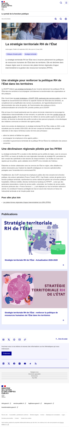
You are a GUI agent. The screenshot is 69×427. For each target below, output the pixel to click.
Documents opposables (34, 374)
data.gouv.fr (48, 403)
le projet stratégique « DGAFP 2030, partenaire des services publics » (37, 98)
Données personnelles (7, 418)
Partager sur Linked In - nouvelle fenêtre (3, 340)
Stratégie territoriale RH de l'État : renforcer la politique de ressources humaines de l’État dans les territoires (31, 314)
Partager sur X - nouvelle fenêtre (9, 340)
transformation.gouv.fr (9, 407)
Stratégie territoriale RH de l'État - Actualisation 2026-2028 (31, 260)
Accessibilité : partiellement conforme (18, 414)
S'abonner (6, 353)
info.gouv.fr (5, 403)
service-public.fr (18, 403)
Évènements (34, 376)
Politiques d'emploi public (14, 54)
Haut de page (62, 339)
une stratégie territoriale (23, 89)
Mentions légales (34, 414)
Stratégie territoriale (30, 54)
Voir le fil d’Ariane (6, 18)
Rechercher (61, 3)
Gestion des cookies (26, 418)
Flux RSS (34, 378)
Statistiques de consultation (53, 414)
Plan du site (5, 414)
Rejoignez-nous (34, 372)
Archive (42, 414)
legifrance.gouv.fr (34, 403)
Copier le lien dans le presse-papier (25, 340)
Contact (17, 418)
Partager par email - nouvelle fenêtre (19, 340)
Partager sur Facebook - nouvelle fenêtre (14, 340)
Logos (63, 414)
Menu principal (66, 3)
